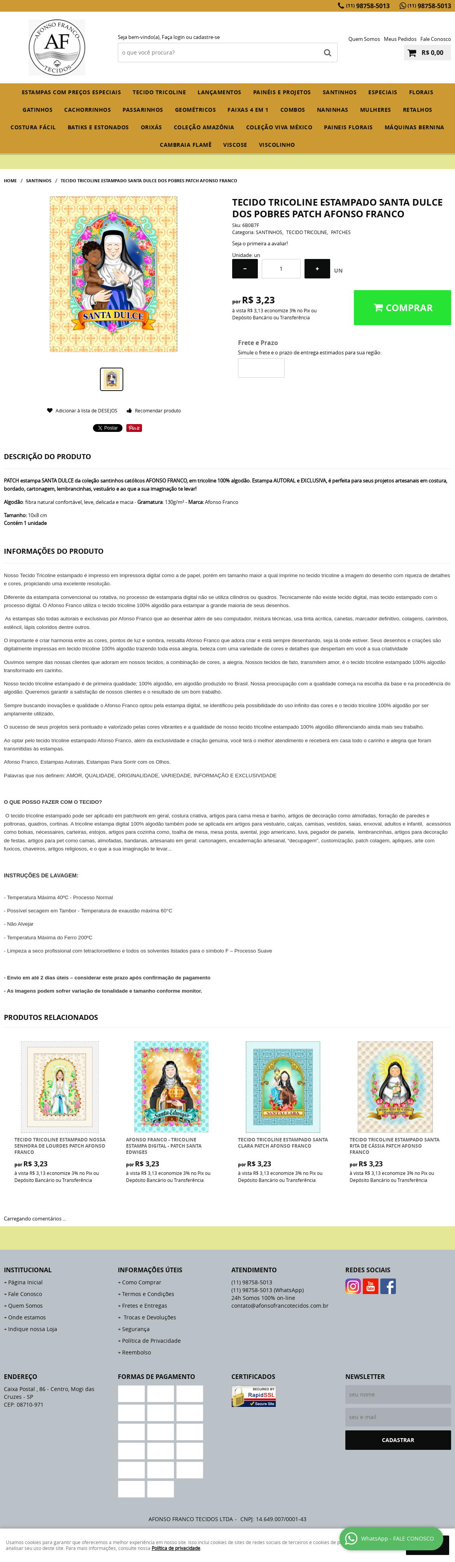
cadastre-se (206, 37)
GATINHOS (37, 109)
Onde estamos (27, 1317)
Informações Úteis (150, 1270)
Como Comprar (141, 1282)
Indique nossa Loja (32, 1329)
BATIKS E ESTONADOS (98, 127)
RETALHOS (417, 109)
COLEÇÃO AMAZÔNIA (204, 127)
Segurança (136, 1329)
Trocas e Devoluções (149, 1317)
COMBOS (292, 109)
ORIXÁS (151, 127)
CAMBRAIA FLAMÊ (186, 144)
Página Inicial (25, 1282)
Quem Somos (364, 38)
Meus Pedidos (400, 38)
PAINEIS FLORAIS (348, 127)
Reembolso (136, 1352)
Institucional (28, 1270)
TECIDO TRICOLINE (159, 92)
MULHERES (375, 109)
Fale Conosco (435, 38)
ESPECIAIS (382, 92)
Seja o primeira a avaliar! (260, 243)
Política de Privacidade (151, 1340)
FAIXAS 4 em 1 (248, 109)
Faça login (173, 37)
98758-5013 (368, 6)
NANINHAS (332, 109)
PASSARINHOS (142, 109)
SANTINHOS (340, 92)
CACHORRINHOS (87, 109)
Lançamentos (220, 92)
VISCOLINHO (277, 144)
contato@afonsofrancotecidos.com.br (280, 1305)
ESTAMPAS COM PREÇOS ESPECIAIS (71, 92)
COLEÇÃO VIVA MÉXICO (279, 127)
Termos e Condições (148, 1294)
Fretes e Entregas (144, 1305)
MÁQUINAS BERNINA (414, 127)
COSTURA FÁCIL (33, 127)
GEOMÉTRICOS (195, 109)
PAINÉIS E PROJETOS (282, 92)
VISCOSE (235, 144)
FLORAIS (421, 92)
